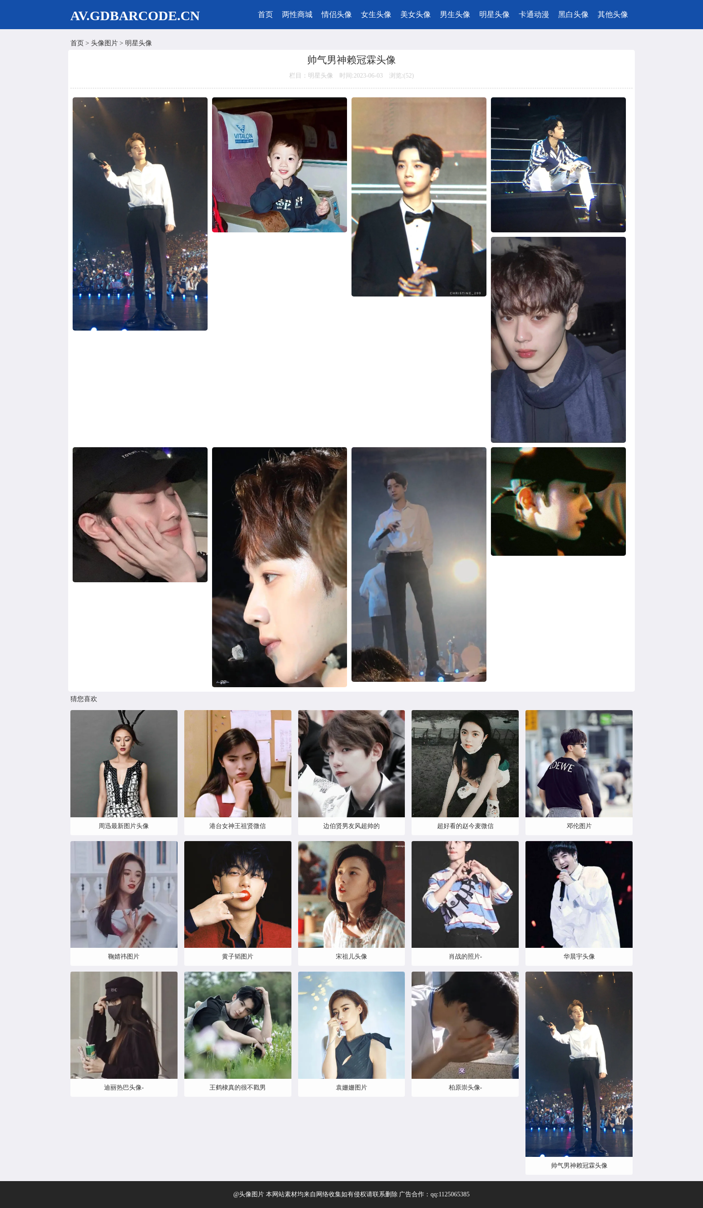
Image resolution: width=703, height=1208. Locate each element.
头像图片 (104, 43)
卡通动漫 (534, 14)
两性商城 (297, 14)
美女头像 (415, 14)
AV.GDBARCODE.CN (135, 15)
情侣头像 (336, 14)
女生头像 (376, 14)
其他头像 (613, 14)
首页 (265, 14)
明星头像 (494, 14)
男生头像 (455, 14)
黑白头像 (573, 14)
